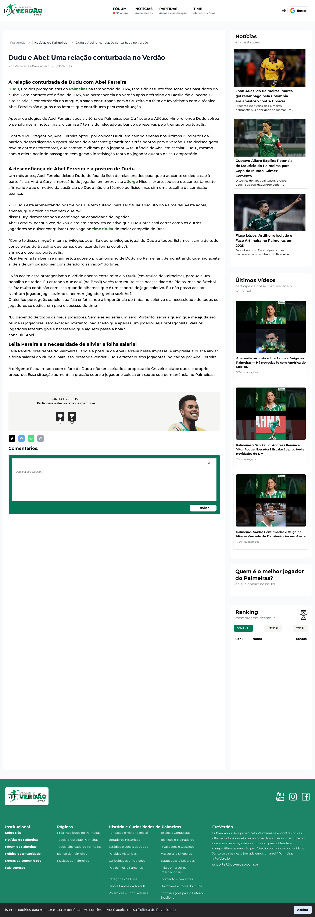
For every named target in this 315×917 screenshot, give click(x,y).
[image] (208, 462)
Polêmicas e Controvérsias (128, 893)
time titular (102, 229)
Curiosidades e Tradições (127, 861)
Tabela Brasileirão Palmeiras (77, 840)
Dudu (13, 89)
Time (204, 11)
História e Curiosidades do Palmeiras (145, 827)
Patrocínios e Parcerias (126, 868)
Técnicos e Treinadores (177, 840)
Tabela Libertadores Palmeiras (79, 847)
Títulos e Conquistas (175, 833)
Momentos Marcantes (177, 879)
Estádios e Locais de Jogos (128, 847)
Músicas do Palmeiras (73, 861)
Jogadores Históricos (124, 840)
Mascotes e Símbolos (176, 854)
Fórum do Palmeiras (20, 847)
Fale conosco (15, 868)
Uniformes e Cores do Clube (181, 886)
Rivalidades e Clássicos (177, 847)
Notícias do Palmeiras (21, 840)
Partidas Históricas (123, 854)
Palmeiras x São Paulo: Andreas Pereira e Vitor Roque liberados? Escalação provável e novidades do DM (270, 449)
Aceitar (302, 910)
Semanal (243, 628)
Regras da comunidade (23, 861)
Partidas (173, 11)
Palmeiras (78, 89)
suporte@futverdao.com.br (235, 864)
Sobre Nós (13, 833)
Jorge (132, 181)
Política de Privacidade (157, 910)
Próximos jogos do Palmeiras (78, 833)
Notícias (144, 11)
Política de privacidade (23, 854)
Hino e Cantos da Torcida (127, 886)
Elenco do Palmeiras (72, 854)
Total (300, 628)
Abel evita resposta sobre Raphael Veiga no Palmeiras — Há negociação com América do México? (271, 362)
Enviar (203, 508)
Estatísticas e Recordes (178, 861)
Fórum (121, 11)
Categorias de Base (123, 879)
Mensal (273, 628)
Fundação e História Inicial (128, 833)
